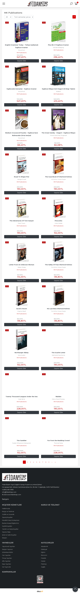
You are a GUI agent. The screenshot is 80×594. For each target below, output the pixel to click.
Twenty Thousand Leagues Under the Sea (21, 396)
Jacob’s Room (21, 308)
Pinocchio (58, 221)
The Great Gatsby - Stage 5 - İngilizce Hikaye (58, 133)
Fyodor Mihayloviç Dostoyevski (21, 443)
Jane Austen (21, 355)
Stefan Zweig (22, 267)
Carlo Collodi (58, 223)
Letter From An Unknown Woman (21, 265)
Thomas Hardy (58, 443)
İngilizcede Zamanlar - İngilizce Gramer (22, 89)
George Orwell (21, 179)
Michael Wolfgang (58, 47)
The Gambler (22, 440)
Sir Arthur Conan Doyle (58, 179)
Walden (58, 396)
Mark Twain (21, 223)
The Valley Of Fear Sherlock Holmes (58, 265)
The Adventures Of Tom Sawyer (22, 221)
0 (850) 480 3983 (8, 489)
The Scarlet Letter (58, 352)
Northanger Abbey (22, 352)
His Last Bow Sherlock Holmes (58, 308)
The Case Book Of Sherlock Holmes (58, 177)
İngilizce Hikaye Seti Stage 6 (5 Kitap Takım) (58, 89)
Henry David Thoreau (58, 399)
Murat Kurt (21, 50)
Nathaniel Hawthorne (58, 355)
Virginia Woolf (21, 311)
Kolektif (58, 91)
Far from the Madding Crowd (58, 440)
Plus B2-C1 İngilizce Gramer (58, 45)
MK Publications (22, 52)
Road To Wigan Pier (21, 177)
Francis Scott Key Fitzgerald (58, 135)
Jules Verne (21, 399)
